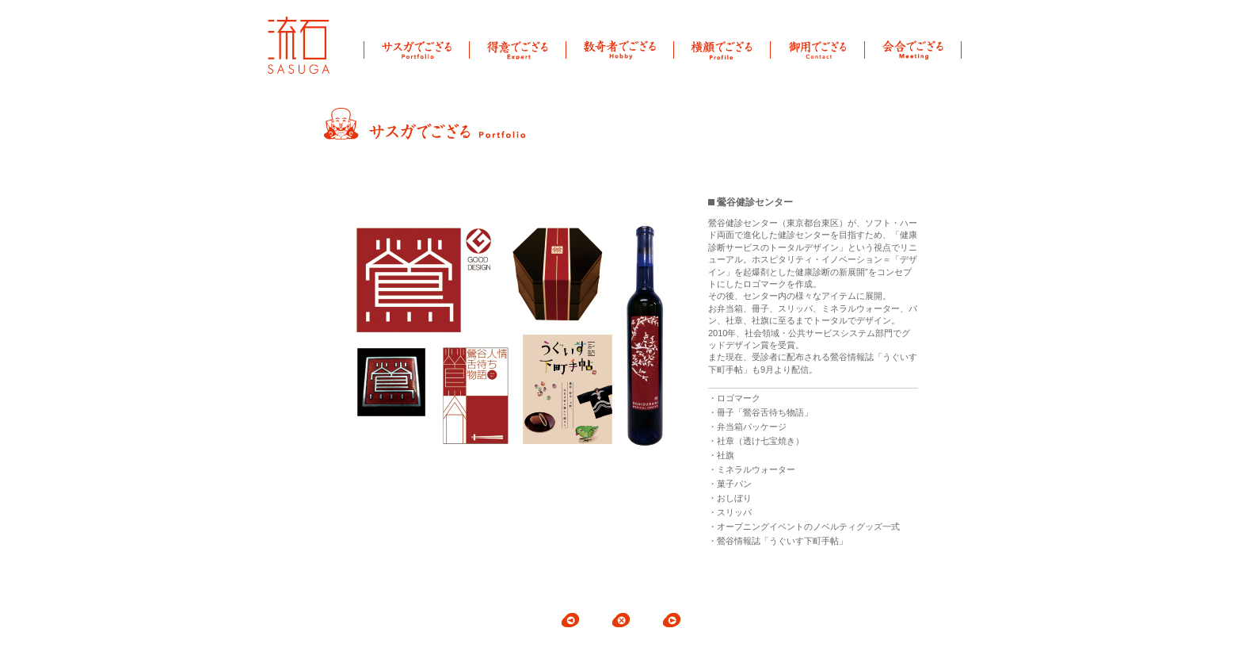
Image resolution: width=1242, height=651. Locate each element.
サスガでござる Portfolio (417, 49)
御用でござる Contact (818, 49)
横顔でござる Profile (722, 49)
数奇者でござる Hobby (620, 49)
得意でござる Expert (518, 49)
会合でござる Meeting (913, 49)
